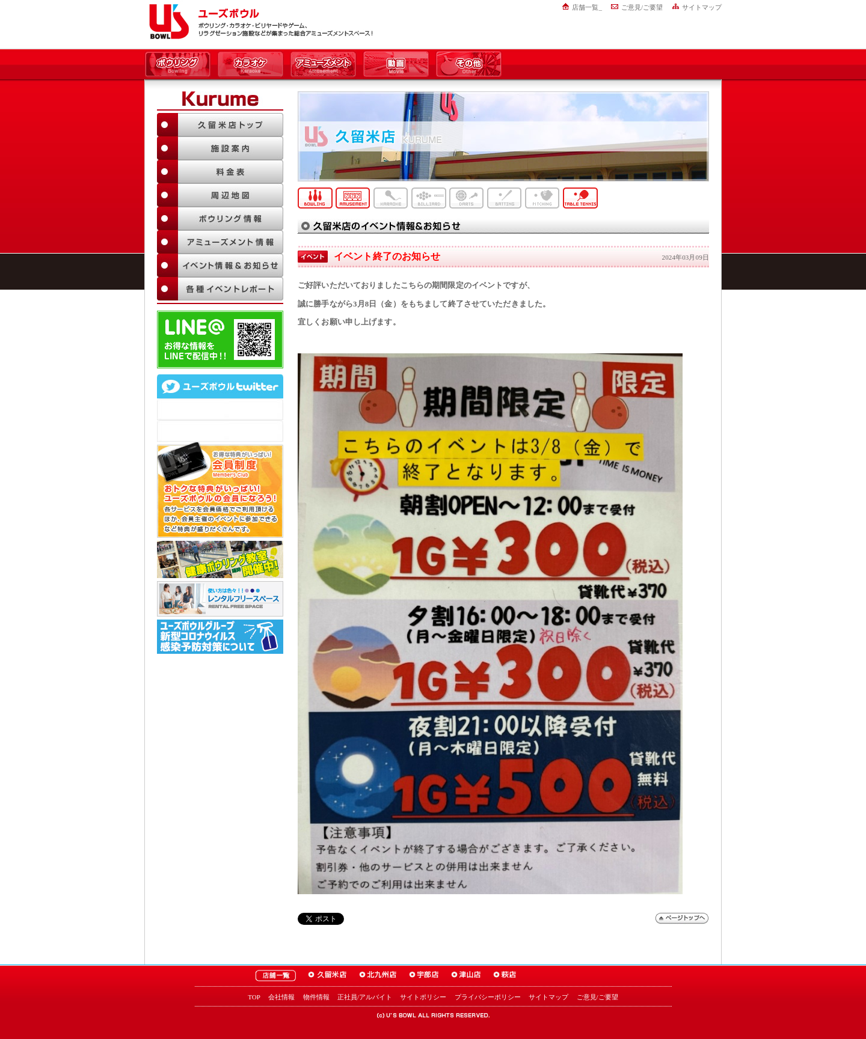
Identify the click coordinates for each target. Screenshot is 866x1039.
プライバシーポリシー (488, 997)
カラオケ (250, 64)
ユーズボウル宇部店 (424, 975)
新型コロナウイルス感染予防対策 (220, 637)
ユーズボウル (166, 21)
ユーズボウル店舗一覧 (275, 975)
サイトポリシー (423, 997)
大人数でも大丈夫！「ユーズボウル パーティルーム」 (220, 599)
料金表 (220, 171)
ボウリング (177, 64)
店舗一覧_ (587, 7)
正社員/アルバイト (364, 997)
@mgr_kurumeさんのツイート (220, 431)
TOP (254, 997)
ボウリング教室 (220, 559)
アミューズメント (323, 64)
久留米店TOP (220, 124)
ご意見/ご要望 (642, 7)
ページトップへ (682, 918)
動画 (396, 64)
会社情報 (281, 997)
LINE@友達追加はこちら (220, 339)
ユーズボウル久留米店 (327, 975)
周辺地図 (220, 195)
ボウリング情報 (220, 218)
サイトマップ (702, 7)
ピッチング (542, 198)
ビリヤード (428, 198)
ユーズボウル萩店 (505, 975)
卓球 (580, 198)
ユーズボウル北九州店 (378, 975)
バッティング (504, 198)
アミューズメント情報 (220, 242)
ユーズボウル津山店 (466, 975)
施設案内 (220, 148)
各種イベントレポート (220, 288)
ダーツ (466, 198)
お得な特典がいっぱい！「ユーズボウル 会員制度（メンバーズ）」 (220, 490)
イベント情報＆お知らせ (220, 265)
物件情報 (316, 997)
